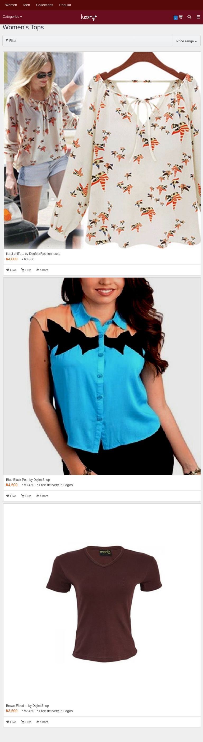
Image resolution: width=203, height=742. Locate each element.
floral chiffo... (15, 254)
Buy (26, 270)
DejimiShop (42, 480)
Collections (44, 5)
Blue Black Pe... (17, 480)
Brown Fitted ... (16, 706)
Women (11, 5)
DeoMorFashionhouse (44, 254)
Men (26, 5)
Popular (65, 5)
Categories (12, 17)
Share (42, 270)
